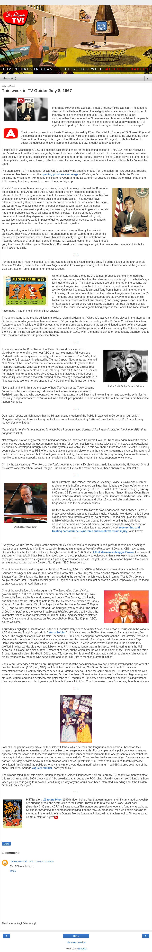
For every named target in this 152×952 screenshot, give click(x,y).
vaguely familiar (42, 768)
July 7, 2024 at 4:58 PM (41, 861)
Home (76, 936)
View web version (76, 942)
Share (6, 844)
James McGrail (18, 861)
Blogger (82, 948)
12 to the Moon (52, 799)
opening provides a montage (60, 174)
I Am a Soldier (57, 632)
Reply (13, 871)
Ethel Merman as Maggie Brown (113, 552)
